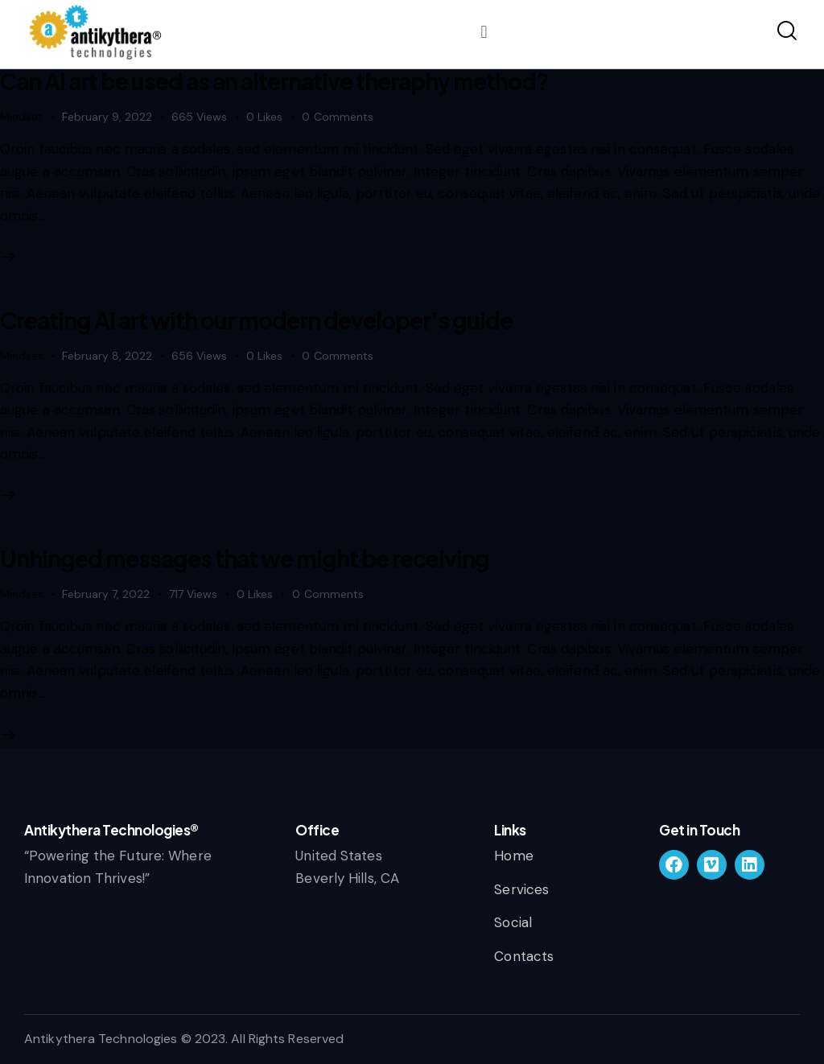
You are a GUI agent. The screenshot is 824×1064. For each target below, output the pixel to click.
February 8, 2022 (107, 355)
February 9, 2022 (107, 116)
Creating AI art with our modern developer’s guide (256, 320)
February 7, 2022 (106, 594)
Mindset (21, 116)
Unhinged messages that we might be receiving (244, 558)
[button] (484, 32)
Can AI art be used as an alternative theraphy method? (274, 81)
